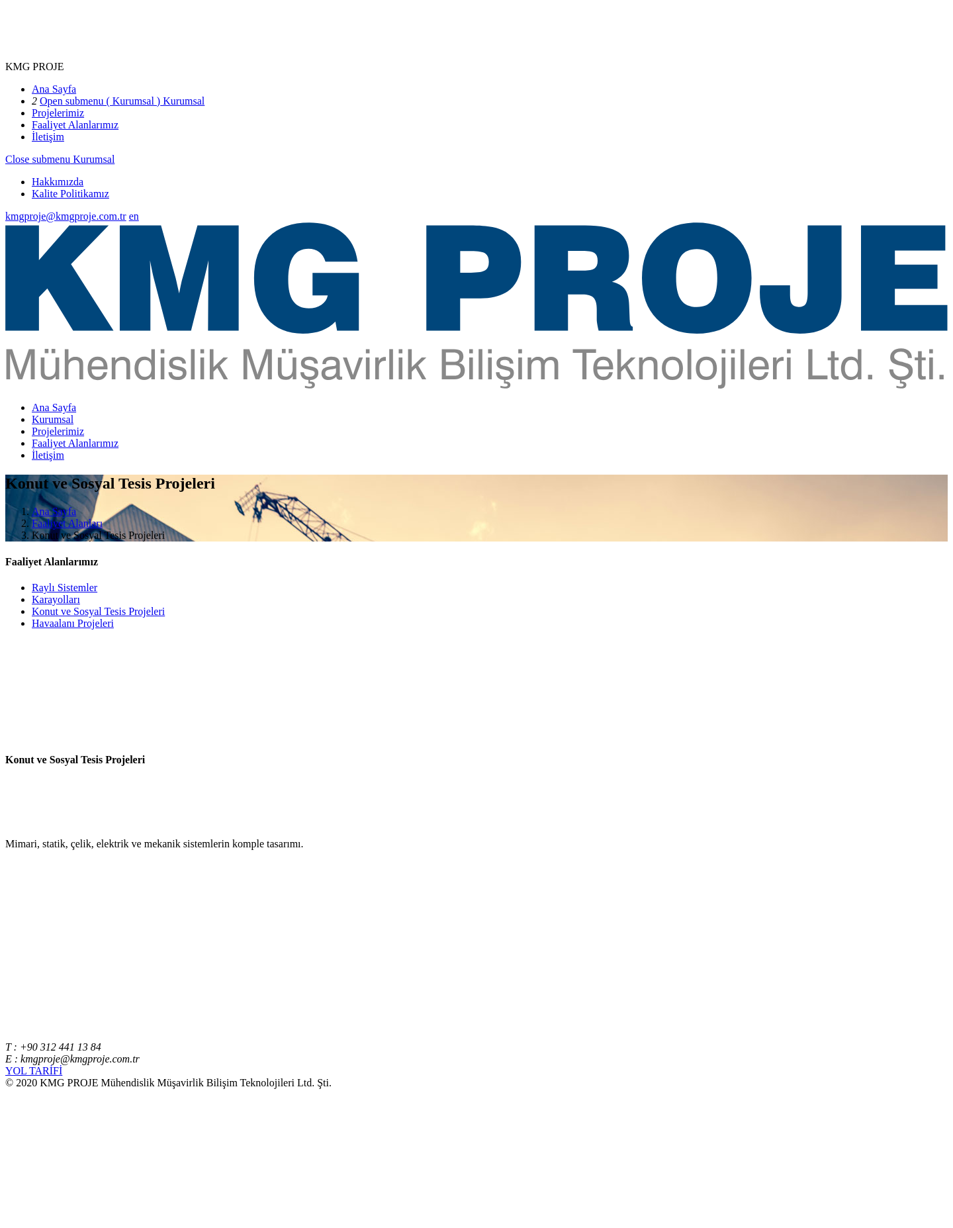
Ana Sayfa (54, 89)
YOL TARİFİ (33, 1070)
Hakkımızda (57, 181)
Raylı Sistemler (64, 587)
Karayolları (56, 599)
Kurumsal (182, 101)
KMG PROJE (34, 66)
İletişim (48, 136)
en (134, 216)
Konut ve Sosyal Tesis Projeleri (98, 611)
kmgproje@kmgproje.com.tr (65, 216)
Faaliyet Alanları (67, 523)
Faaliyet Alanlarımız (75, 124)
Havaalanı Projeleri (73, 623)
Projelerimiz (58, 112)
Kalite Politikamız (70, 193)
